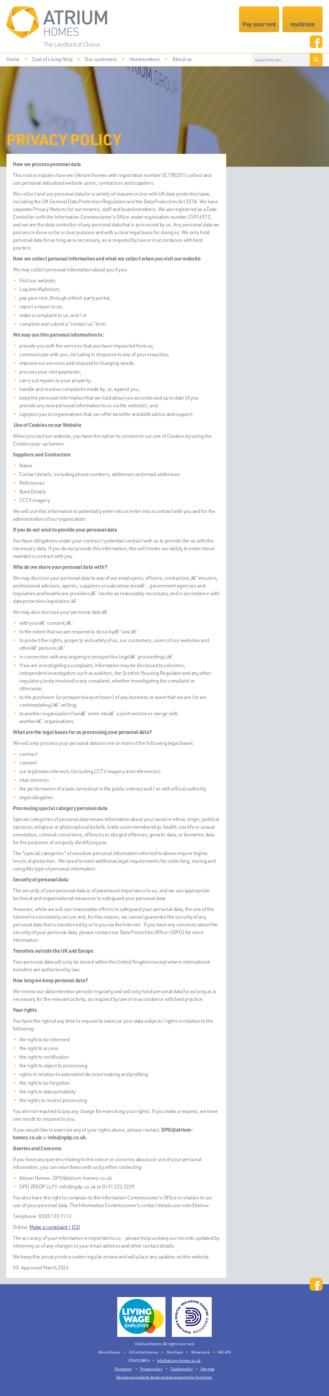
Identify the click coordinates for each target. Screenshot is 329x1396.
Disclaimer (123, 1368)
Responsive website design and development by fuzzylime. (164, 1377)
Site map (207, 1368)
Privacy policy (151, 1368)
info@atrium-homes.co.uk (178, 1360)
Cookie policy (182, 1368)
